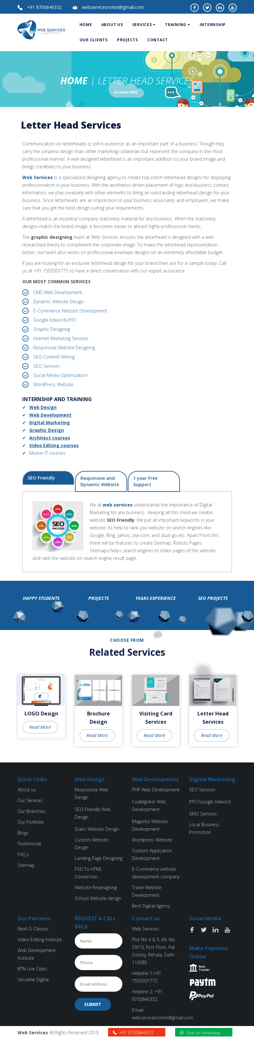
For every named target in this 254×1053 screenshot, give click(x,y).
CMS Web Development (57, 292)
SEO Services (46, 366)
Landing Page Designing (98, 858)
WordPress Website (53, 384)
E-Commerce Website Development (70, 311)
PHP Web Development (156, 790)
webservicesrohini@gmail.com (113, 7)
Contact (157, 40)
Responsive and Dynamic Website (99, 481)
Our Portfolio (30, 822)
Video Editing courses (54, 445)
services (144, 24)
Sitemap (26, 865)
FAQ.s (23, 854)
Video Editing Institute (39, 939)
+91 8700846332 (44, 7)
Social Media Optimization (60, 375)
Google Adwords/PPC (55, 320)
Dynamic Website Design (58, 301)
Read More (40, 727)
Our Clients (93, 40)
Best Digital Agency (151, 906)
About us (26, 790)
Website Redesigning (96, 887)
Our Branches (31, 811)
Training (177, 24)
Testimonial (29, 844)
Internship (213, 24)
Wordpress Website (152, 840)
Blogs (23, 833)
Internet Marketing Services (60, 338)
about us (112, 24)
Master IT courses (47, 453)
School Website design (98, 898)
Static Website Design (97, 829)
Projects (127, 40)
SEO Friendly (41, 478)
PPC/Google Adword (209, 802)
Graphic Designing (51, 329)
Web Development (50, 415)
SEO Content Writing (54, 357)
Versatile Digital (33, 979)
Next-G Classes (33, 929)
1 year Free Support (145, 481)
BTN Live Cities (32, 969)
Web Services (37, 177)
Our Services (30, 800)
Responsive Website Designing (64, 348)
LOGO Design (41, 713)
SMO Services (203, 814)
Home (85, 24)
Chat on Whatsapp (200, 1033)
